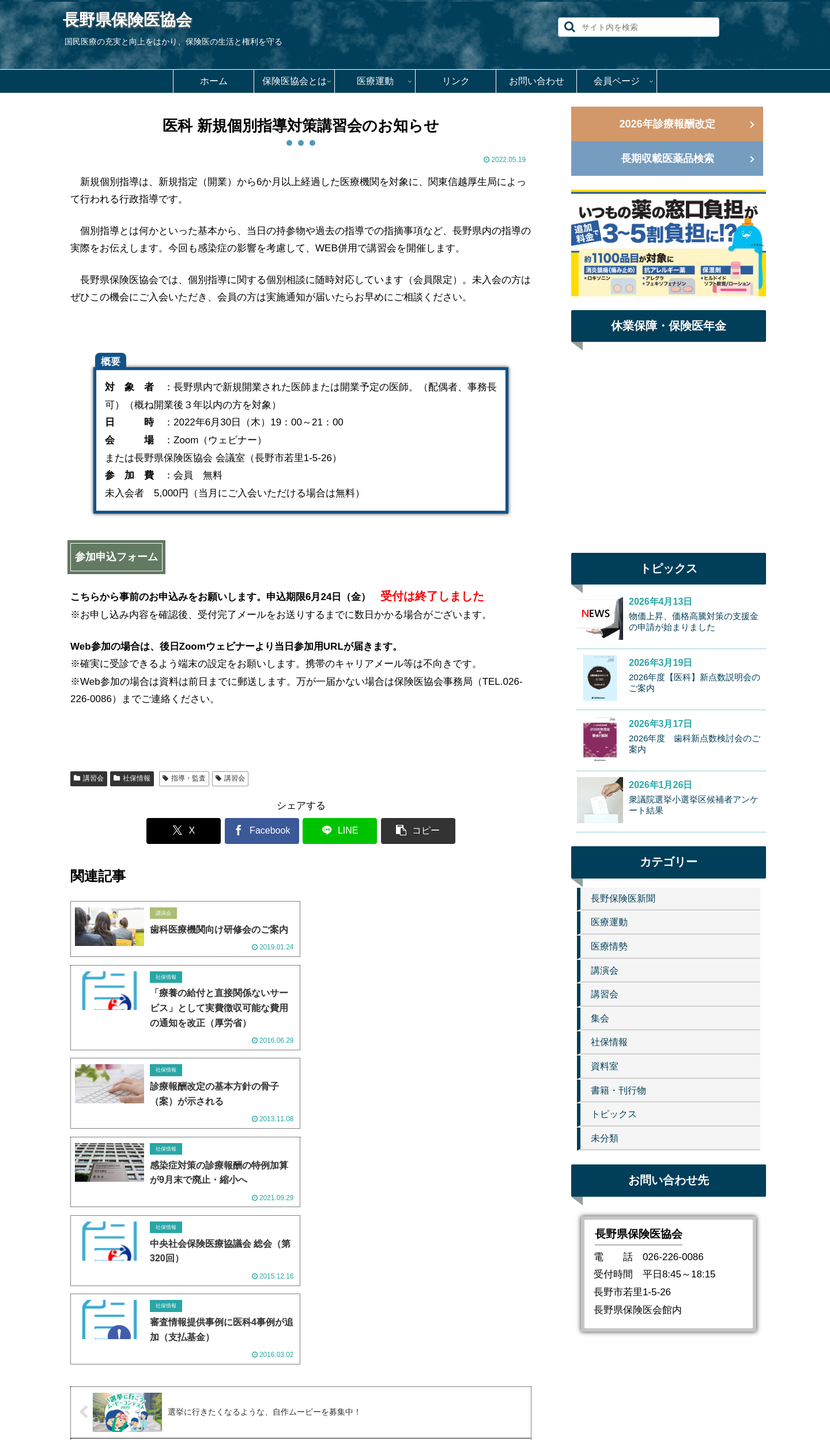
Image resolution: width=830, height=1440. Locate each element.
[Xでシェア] (184, 831)
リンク (436, 1403)
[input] (638, 27)
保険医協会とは (329, 1403)
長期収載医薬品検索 (667, 158)
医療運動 (391, 1403)
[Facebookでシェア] (262, 831)
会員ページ (550, 1403)
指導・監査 (184, 778)
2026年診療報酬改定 (667, 124)
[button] (570, 26)
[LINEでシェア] (339, 831)
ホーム (273, 1403)
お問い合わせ (489, 1403)
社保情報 (132, 778)
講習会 (89, 778)
